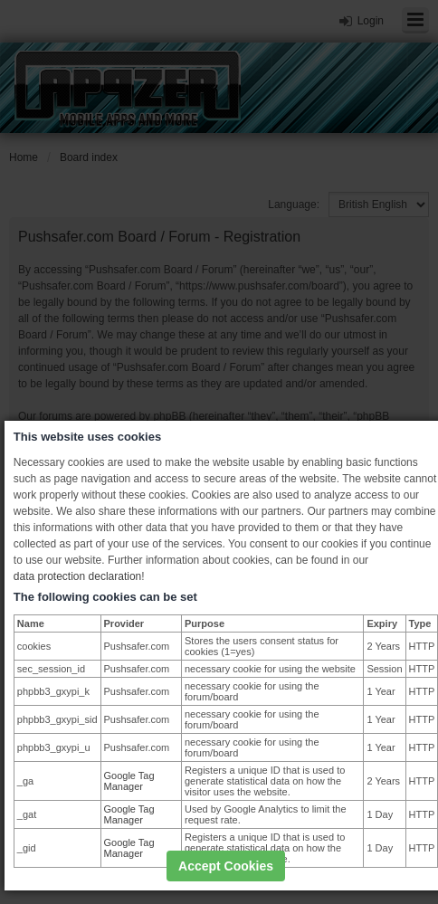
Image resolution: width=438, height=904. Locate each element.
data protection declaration (77, 576)
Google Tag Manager (129, 781)
